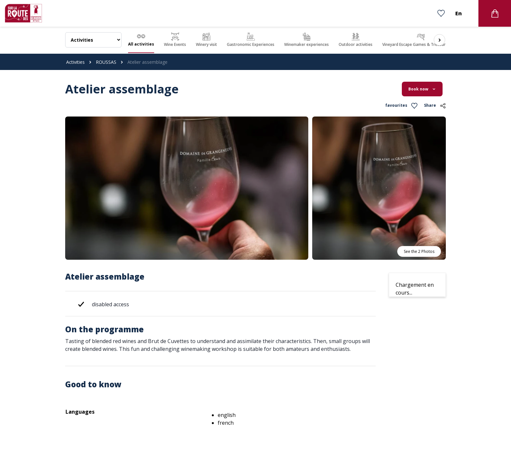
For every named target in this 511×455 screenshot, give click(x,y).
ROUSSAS (106, 62)
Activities (75, 62)
